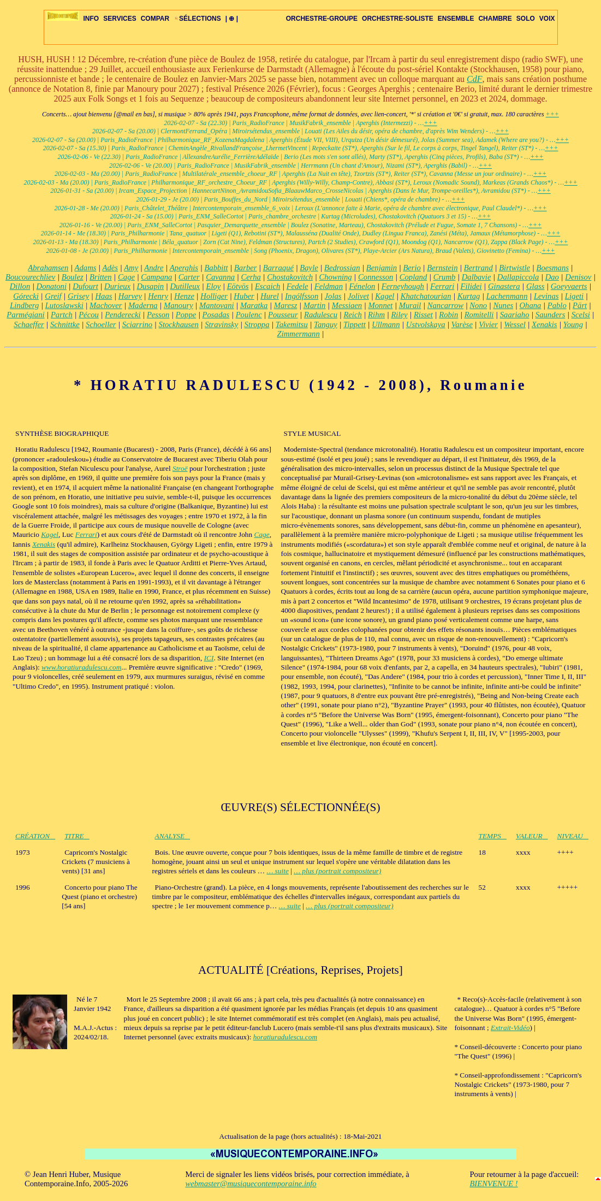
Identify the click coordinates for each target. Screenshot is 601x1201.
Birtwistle (514, 267)
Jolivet (358, 296)
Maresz (285, 305)
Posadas (216, 314)
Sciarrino (137, 324)
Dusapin (150, 286)
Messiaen (347, 305)
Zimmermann (298, 333)
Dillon (20, 286)
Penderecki (122, 314)
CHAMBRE (494, 18)
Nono (478, 305)
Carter (189, 277)
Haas (104, 296)
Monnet (380, 305)
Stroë (180, 468)
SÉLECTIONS (197, 18)
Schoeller (101, 324)
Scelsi (581, 314)
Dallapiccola (518, 277)
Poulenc (249, 314)
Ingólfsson (301, 296)
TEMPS (493, 836)
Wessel (514, 324)
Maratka (253, 305)
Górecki (26, 296)
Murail (410, 305)
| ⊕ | (231, 18)
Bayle (309, 267)
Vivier (488, 324)
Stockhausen (179, 324)
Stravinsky (221, 324)
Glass (535, 286)
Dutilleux (185, 286)
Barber (245, 267)
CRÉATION (35, 836)
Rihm (376, 314)
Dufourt (85, 286)
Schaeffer (29, 324)
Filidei (471, 286)
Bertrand (478, 267)
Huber (244, 296)
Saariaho (514, 314)
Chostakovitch (290, 277)
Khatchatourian (426, 296)
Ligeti (574, 296)
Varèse (462, 324)
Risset (423, 314)
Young (573, 324)
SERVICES (119, 18)
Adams (86, 267)
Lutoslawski (64, 305)
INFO (91, 18)
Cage (126, 277)
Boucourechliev (30, 277)
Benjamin (381, 267)
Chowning (335, 277)
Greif (53, 296)
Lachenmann (507, 296)
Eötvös (238, 286)
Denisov (578, 277)
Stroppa (257, 324)
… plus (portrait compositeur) (337, 871)
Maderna (143, 305)
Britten (101, 277)
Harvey (130, 296)
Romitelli (479, 314)
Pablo (557, 305)
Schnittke (65, 324)
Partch (62, 314)
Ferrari (442, 286)
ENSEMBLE (456, 18)
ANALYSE (173, 836)
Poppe (186, 314)
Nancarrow (445, 305)
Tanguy (325, 324)
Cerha (250, 277)
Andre (153, 267)
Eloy (213, 286)
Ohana (530, 305)
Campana (156, 277)
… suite (277, 871)
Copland (413, 277)
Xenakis (544, 324)
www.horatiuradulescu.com (81, 667)
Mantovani (216, 305)
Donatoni (52, 286)
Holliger (214, 296)
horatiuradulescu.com (285, 1037)
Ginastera (504, 286)
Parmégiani (25, 314)
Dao (552, 277)
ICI (209, 658)
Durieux (117, 286)
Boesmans (553, 267)
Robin (448, 314)
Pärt (580, 305)
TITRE (77, 836)
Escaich (267, 286)
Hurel (269, 296)
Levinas (546, 296)
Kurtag (468, 296)
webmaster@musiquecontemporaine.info (250, 1183)
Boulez (73, 277)
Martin (315, 305)
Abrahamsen (48, 267)
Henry (158, 296)
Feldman (328, 286)
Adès (110, 267)
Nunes (503, 305)
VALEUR (532, 836)
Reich (352, 314)
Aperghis (184, 267)
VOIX (547, 18)
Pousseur (283, 314)
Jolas (333, 296)
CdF (474, 79)
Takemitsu (292, 324)
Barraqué (278, 267)
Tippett (354, 324)
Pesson (158, 314)
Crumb (444, 277)
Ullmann (386, 324)
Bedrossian (342, 267)
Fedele (297, 286)
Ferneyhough (403, 286)
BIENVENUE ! (493, 1183)
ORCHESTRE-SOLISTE (397, 18)
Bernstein (442, 267)
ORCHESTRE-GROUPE (322, 18)
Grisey (78, 296)
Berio (412, 267)
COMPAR (155, 18)
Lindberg (24, 305)
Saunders (550, 314)
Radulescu (320, 314)
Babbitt (216, 267)
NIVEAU (572, 836)
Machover (106, 305)
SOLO (525, 18)
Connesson (375, 277)
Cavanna (220, 277)
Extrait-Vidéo (510, 1027)
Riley (399, 314)
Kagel (384, 296)
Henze (184, 296)
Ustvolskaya (425, 324)
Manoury (178, 305)
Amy (131, 267)
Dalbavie (476, 277)
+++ (552, 114)
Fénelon (362, 286)
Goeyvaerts (569, 286)
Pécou (89, 314)
